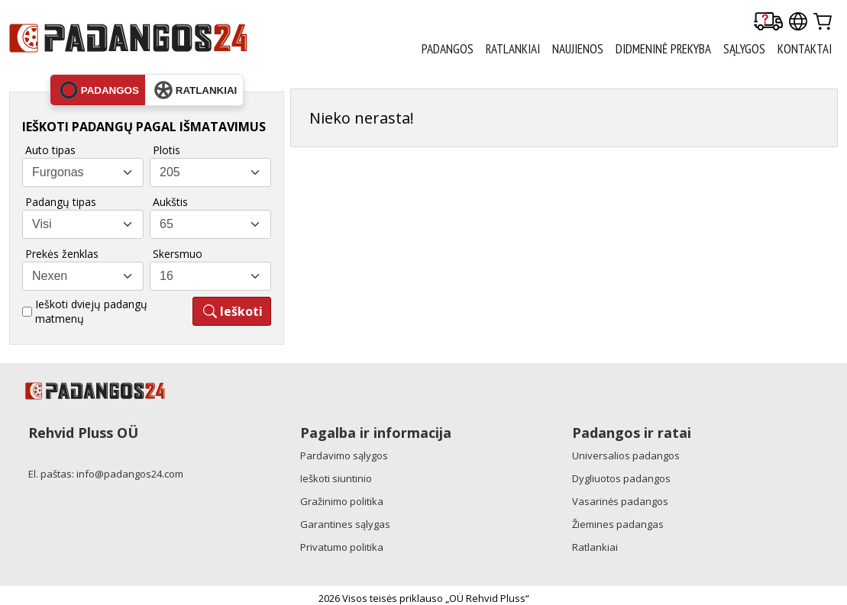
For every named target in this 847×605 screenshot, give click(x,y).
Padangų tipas (60, 202)
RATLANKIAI (513, 48)
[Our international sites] (798, 22)
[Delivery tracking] (768, 22)
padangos (99, 90)
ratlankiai (195, 90)
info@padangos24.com (129, 474)
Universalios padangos (626, 455)
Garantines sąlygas (345, 524)
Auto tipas (50, 150)
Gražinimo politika (341, 501)
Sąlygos (744, 48)
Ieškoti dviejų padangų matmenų (91, 311)
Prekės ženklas (62, 253)
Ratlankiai (595, 547)
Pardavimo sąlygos (344, 455)
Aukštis (170, 202)
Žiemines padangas (618, 524)
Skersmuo (177, 253)
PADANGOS (448, 48)
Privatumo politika (341, 547)
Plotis (166, 150)
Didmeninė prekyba (663, 48)
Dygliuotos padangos (621, 478)
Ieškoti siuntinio (336, 478)
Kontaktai (804, 48)
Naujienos (577, 48)
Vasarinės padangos (620, 501)
